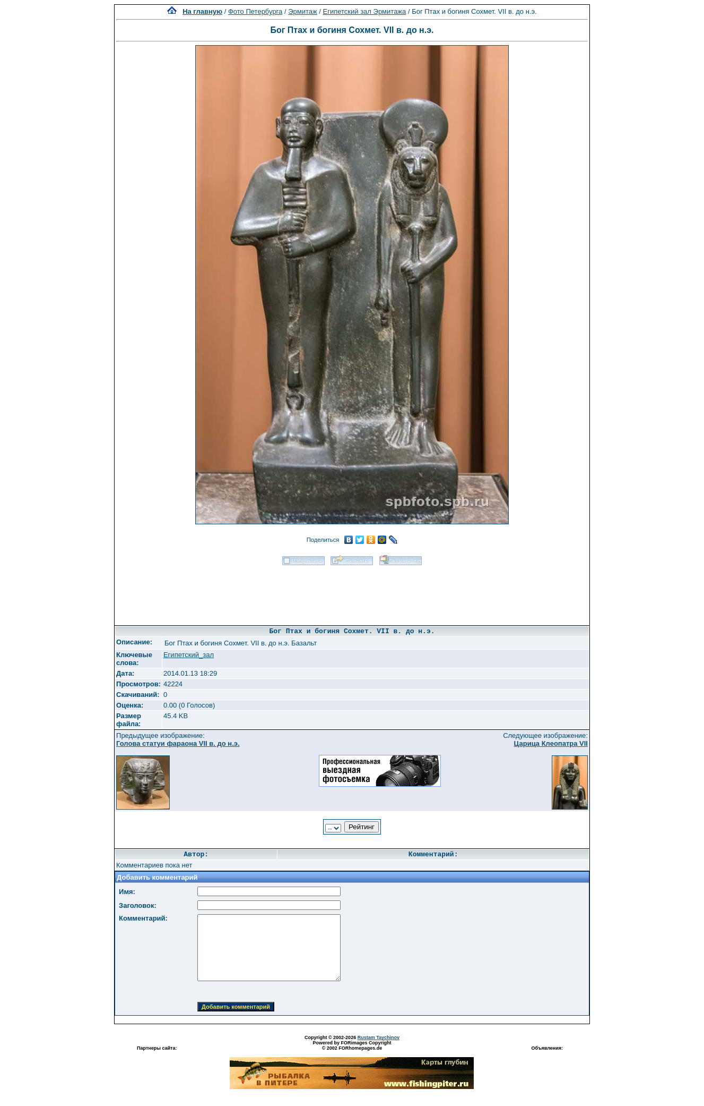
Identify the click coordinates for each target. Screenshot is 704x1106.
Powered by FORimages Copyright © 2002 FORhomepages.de (351, 1045)
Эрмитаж (302, 11)
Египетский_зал (188, 655)
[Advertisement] (352, 592)
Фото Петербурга (255, 11)
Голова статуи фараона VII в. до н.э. (178, 743)
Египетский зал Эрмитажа (364, 11)
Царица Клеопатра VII (551, 743)
